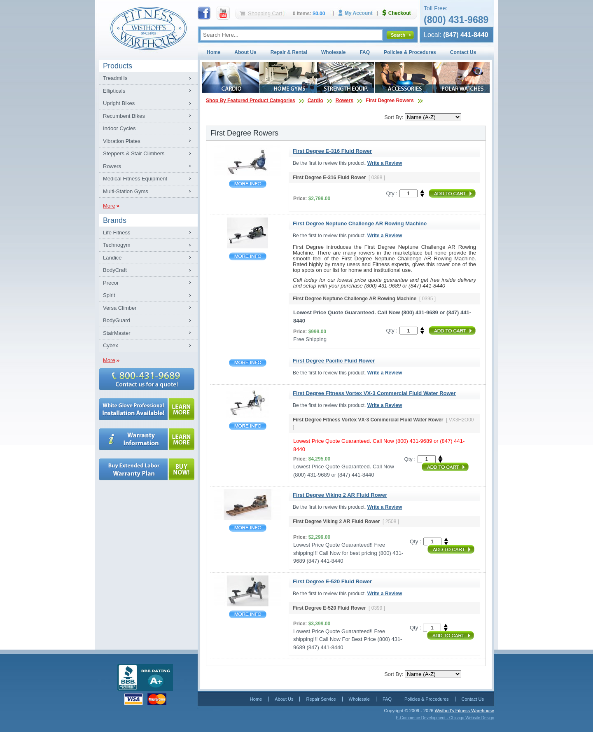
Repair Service (321, 699)
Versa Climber (120, 308)
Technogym (116, 245)
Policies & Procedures (410, 52)
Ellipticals (114, 91)
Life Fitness (116, 232)
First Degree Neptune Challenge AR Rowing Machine (247, 256)
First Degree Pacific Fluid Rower (247, 363)
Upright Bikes (119, 103)
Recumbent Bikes (124, 116)
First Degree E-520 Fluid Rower (247, 614)
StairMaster (116, 333)
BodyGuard (116, 320)
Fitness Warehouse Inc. (148, 27)
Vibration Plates (121, 141)
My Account (358, 13)
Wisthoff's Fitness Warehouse (464, 710)
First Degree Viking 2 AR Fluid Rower (247, 528)
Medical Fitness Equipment (135, 178)
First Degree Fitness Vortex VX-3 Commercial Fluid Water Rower (247, 426)
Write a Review (384, 163)
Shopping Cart (265, 13)
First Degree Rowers (390, 100)
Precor (111, 283)
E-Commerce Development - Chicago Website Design (445, 718)
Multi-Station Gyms (125, 191)
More (109, 206)
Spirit (109, 295)
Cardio (315, 100)
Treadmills (115, 78)
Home (213, 52)
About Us (245, 52)
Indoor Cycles (119, 128)
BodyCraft (115, 270)
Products (117, 66)
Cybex (110, 345)
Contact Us (463, 52)
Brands (114, 220)
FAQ (365, 52)
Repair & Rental (289, 52)
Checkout (400, 13)
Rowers (112, 166)
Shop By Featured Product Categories (250, 100)
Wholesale (333, 52)
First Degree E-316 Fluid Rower (247, 184)
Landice (112, 258)
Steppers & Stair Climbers (134, 153)
